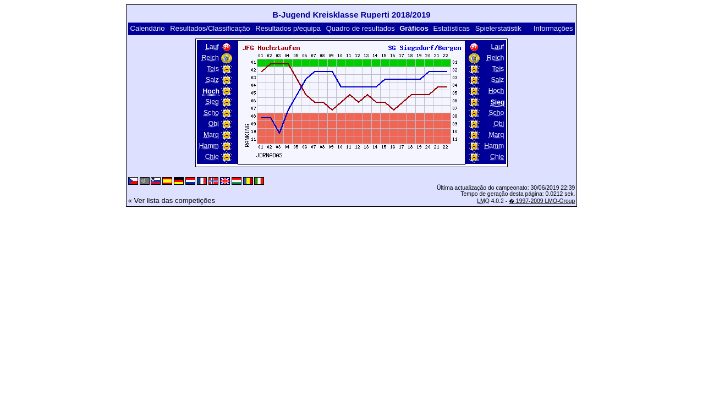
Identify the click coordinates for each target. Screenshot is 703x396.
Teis (213, 69)
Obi (213, 124)
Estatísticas (451, 28)
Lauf (212, 47)
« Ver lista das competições (171, 200)
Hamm (209, 146)
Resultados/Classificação (210, 28)
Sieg (211, 102)
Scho (211, 113)
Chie (212, 157)
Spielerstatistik (498, 28)
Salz (212, 80)
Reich (210, 58)
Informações (553, 28)
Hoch (496, 91)
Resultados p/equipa (288, 28)
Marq (211, 135)
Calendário (147, 28)
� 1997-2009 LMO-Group (542, 201)
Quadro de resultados (360, 28)
